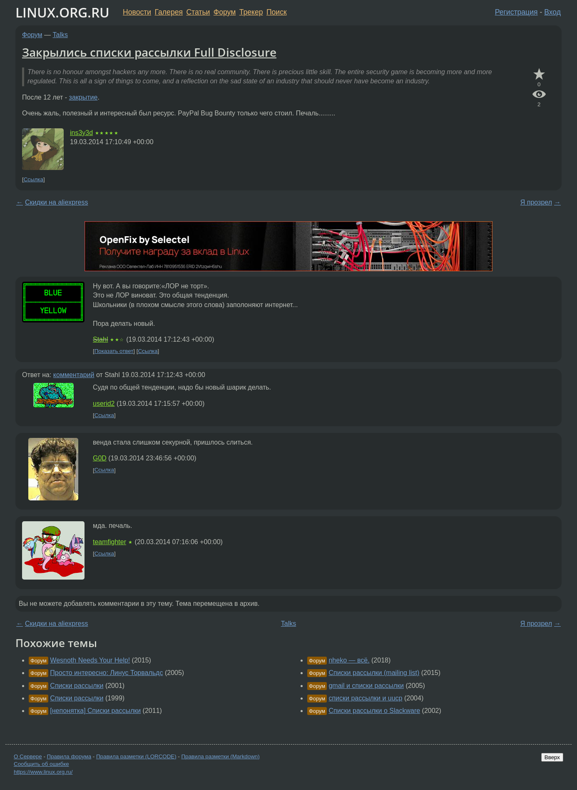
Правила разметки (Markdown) (220, 756)
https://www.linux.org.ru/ (43, 772)
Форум (225, 12)
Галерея (169, 12)
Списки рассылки (76, 685)
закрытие (83, 97)
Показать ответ (114, 351)
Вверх (552, 757)
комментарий (74, 374)
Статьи (198, 12)
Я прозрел (536, 202)
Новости (137, 12)
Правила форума (69, 756)
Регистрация (516, 12)
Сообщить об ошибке (41, 764)
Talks (60, 34)
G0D (100, 458)
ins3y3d (81, 132)
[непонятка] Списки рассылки (95, 710)
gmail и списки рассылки (366, 685)
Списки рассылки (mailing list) (373, 672)
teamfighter (109, 541)
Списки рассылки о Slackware (374, 710)
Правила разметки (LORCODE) (136, 756)
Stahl (100, 339)
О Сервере (28, 756)
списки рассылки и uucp (365, 698)
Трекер (251, 12)
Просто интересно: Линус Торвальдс (106, 672)
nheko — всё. (348, 660)
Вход (552, 12)
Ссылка (33, 179)
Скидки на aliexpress (56, 202)
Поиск (276, 12)
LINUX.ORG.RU (62, 12)
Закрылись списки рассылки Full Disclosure (149, 52)
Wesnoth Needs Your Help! (90, 660)
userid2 (103, 403)
